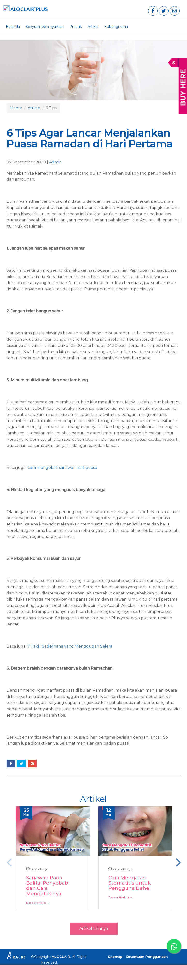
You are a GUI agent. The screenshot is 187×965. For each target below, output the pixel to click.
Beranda (13, 26)
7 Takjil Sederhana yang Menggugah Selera (69, 646)
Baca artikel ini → (38, 902)
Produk (75, 26)
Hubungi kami (116, 26)
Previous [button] (9, 862)
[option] (52, 866)
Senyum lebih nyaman (45, 26)
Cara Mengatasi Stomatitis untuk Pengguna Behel (129, 883)
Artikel (93, 26)
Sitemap (115, 957)
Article (34, 108)
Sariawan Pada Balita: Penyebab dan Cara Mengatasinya (47, 885)
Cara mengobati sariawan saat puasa (62, 467)
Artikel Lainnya (93, 928)
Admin (55, 162)
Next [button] (178, 862)
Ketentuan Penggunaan (147, 957)
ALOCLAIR (61, 957)
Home (16, 108)
